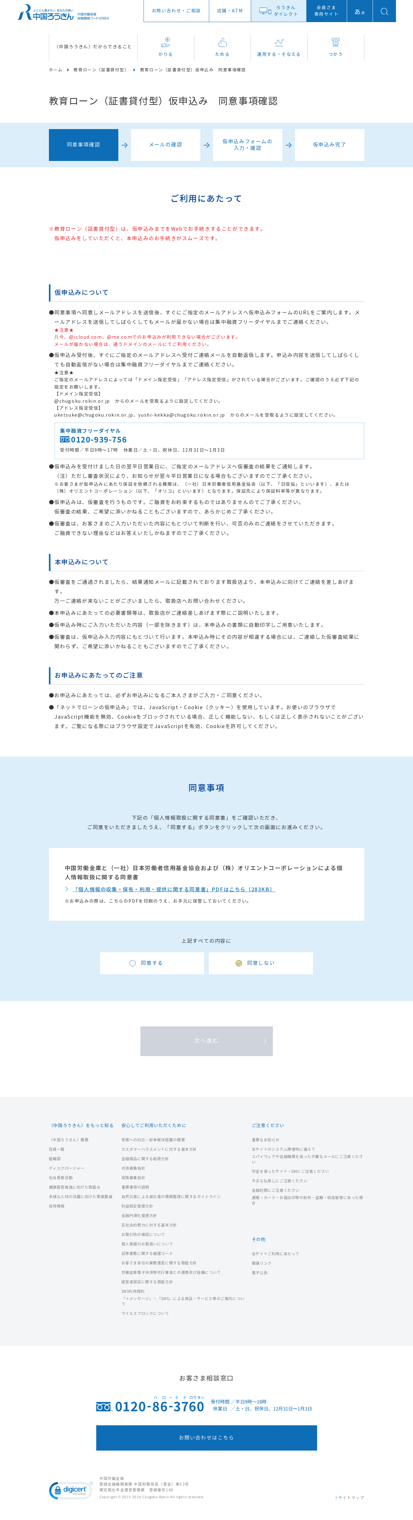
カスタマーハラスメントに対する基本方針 (159, 1149)
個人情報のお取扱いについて (147, 1244)
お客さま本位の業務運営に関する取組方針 (159, 1263)
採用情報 (57, 1206)
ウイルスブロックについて (145, 1313)
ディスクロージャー (67, 1168)
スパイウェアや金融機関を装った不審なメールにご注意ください (307, 1159)
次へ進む (206, 1040)
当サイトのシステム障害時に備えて (284, 1149)
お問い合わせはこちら (206, 1438)
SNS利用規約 (133, 1291)
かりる (165, 47)
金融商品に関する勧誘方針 (145, 1158)
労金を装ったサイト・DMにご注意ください (290, 1171)
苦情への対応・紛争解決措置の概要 (153, 1139)
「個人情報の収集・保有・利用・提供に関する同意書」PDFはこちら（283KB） (174, 890)
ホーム (56, 70)
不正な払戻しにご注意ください (279, 1181)
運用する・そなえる (279, 47)
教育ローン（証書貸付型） (101, 70)
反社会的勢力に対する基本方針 (149, 1225)
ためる (222, 47)
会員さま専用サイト (326, 11)
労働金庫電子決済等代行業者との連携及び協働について (171, 1272)
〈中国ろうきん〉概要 (69, 1139)
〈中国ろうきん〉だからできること (93, 47)
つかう (335, 47)
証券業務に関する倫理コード (147, 1253)
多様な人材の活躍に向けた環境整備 (81, 1196)
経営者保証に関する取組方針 (147, 1282)
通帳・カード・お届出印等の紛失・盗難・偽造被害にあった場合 (307, 1200)
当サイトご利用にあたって (275, 1253)
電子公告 (260, 1272)
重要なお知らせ (266, 1139)
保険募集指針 (133, 1177)
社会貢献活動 (61, 1177)
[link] (71, 1491)
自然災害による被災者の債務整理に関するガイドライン (171, 1196)
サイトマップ (351, 1498)
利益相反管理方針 (137, 1206)
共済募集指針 (133, 1168)
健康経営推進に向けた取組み (75, 1187)
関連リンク (262, 1263)
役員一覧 (57, 1149)
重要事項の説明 (135, 1187)
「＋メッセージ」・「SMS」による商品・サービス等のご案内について (183, 1301)
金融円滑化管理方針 (139, 1215)
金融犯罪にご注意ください (275, 1190)
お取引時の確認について (143, 1234)
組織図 (55, 1158)
